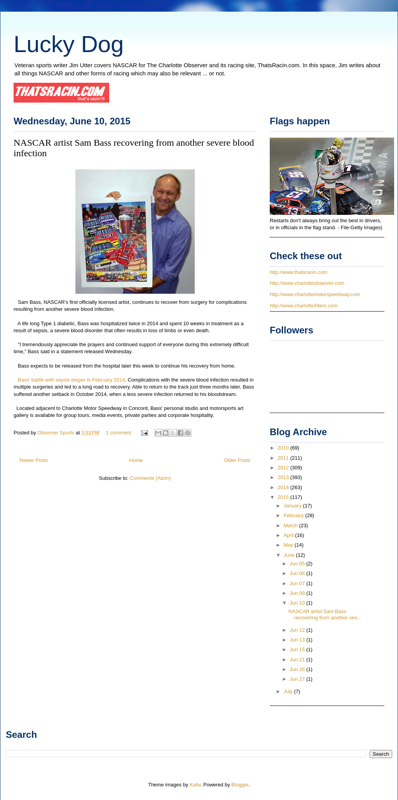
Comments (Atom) (150, 478)
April (289, 535)
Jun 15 (298, 649)
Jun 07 (298, 583)
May (289, 545)
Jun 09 (298, 593)
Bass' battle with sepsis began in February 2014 (70, 380)
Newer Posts (33, 460)
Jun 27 (298, 679)
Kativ (195, 785)
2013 (284, 477)
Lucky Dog (69, 44)
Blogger (239, 785)
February (294, 515)
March (291, 525)
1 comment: (120, 433)
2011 (284, 458)
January (293, 506)
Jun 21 (298, 659)
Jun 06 (298, 573)
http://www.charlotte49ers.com (303, 305)
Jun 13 (298, 640)
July (289, 691)
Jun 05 (298, 563)
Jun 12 (298, 630)
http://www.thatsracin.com (298, 272)
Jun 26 (298, 669)
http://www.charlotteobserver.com (307, 283)
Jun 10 (298, 603)
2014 (284, 487)
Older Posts (237, 460)
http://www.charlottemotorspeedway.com (315, 294)
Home (136, 460)
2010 (284, 448)
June (290, 555)
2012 (284, 468)
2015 (284, 497)
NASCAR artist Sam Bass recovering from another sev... (324, 614)
